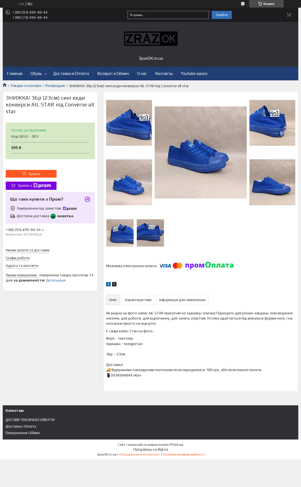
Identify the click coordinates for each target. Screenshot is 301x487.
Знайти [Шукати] (222, 15)
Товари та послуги (25, 85)
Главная (15, 73)
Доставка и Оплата (71, 73)
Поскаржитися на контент (139, 454)
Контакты (164, 73)
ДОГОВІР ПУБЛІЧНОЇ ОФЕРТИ (30, 420)
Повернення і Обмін (22, 433)
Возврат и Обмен (113, 73)
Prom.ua (176, 444)
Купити (34, 174)
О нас (142, 73)
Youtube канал (194, 73)
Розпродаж (55, 85)
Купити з (34, 185)
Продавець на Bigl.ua (150, 449)
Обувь (36, 73)
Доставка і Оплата (20, 426)
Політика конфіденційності (183, 454)
